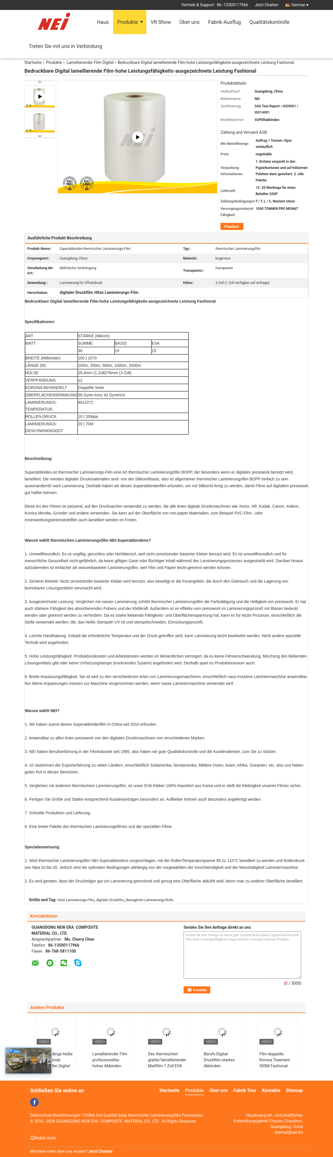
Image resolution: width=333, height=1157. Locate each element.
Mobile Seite (43, 1138)
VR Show (161, 22)
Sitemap (294, 1090)
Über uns (189, 22)
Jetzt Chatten (266, 5)
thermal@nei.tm (289, 1132)
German (300, 5)
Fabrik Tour (244, 1090)
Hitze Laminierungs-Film (75, 900)
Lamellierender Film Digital (90, 62)
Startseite (32, 62)
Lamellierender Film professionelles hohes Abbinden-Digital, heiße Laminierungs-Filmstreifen (109, 1069)
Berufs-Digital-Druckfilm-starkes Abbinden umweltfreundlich (219, 1063)
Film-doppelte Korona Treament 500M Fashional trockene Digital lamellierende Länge (277, 1066)
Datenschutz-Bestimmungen (55, 1115)
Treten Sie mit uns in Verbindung (65, 46)
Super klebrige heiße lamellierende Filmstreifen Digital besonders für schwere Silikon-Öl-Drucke (55, 1069)
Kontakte (271, 1090)
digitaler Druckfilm (110, 900)
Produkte (127, 22)
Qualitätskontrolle (269, 22)
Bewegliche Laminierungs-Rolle (149, 900)
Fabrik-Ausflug (224, 22)
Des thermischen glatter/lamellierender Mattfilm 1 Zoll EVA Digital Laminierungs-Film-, (167, 1066)
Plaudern (231, 226)
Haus (103, 22)
